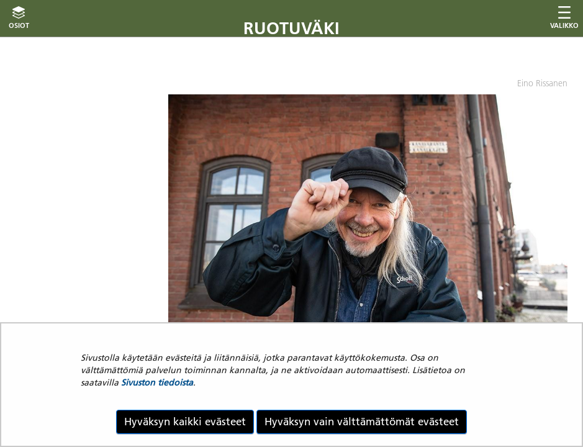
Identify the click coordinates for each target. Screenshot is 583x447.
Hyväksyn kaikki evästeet (185, 421)
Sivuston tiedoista (157, 382)
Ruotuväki (291, 28)
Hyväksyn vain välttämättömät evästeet (361, 421)
